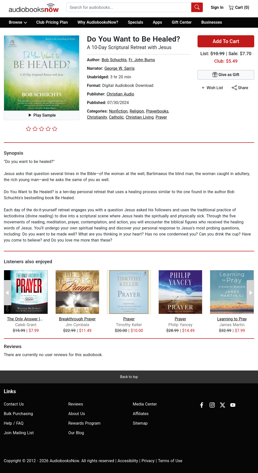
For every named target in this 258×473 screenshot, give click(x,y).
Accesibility (128, 460)
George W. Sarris (119, 68)
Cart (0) (239, 7)
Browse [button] (18, 22)
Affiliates (141, 413)
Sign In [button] (217, 7)
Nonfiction (118, 111)
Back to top (129, 377)
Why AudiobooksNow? (98, 22)
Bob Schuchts (114, 59)
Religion (137, 111)
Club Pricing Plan (52, 22)
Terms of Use (170, 460)
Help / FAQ (13, 423)
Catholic (116, 117)
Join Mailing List (19, 432)
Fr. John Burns (142, 59)
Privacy (148, 460)
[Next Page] (250, 292)
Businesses (211, 22)
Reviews (75, 404)
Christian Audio (120, 94)
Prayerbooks (157, 111)
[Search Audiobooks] (197, 7)
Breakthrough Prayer (77, 319)
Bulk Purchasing (18, 413)
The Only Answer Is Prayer (26, 319)
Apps (157, 22)
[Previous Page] (7, 292)
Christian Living (139, 117)
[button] (41, 73)
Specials (135, 22)
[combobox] (134, 7)
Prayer (161, 117)
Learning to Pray (232, 319)
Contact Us (14, 404)
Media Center (145, 404)
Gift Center (182, 22)
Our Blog (76, 432)
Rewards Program (84, 423)
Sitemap (140, 423)
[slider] (41, 129)
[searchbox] (128, 7)
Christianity (97, 117)
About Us (76, 413)
